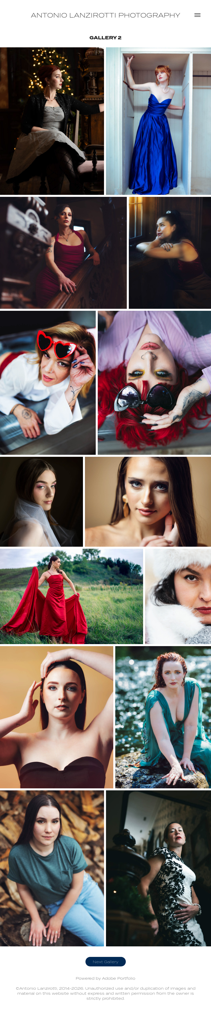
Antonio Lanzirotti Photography (105, 15)
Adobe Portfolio (118, 978)
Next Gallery (106, 961)
